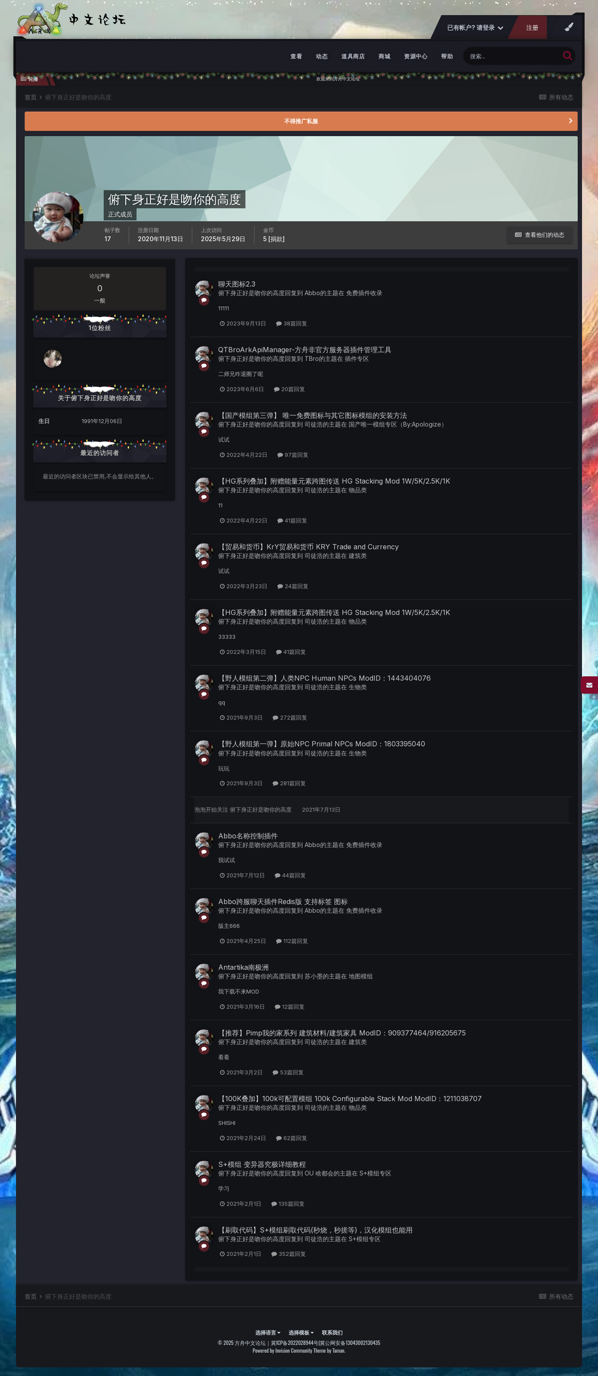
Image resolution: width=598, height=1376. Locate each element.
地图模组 (361, 976)
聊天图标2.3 (236, 284)
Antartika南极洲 (243, 967)
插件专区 (357, 358)
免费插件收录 (364, 292)
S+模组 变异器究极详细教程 (262, 1164)
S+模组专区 (375, 1173)
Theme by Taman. (329, 1350)
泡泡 (200, 809)
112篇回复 (292, 940)
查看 (296, 56)
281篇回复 (289, 783)
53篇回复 (288, 1072)
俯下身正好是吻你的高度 (251, 292)
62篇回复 (291, 1137)
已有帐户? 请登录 (475, 27)
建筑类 (358, 555)
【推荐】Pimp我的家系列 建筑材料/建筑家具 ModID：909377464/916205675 (342, 1033)
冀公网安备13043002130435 (350, 1342)
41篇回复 (292, 520)
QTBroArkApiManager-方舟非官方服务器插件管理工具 (304, 349)
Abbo (312, 292)
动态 (322, 56)
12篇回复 (290, 1006)
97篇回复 (293, 454)
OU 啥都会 (319, 1173)
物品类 (358, 490)
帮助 (447, 56)
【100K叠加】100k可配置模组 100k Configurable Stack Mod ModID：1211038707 (350, 1098)
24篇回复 (293, 586)
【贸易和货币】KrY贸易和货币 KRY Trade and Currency (308, 546)
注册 (532, 27)
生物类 (358, 687)
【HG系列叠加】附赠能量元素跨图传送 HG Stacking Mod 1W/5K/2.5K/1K (334, 481)
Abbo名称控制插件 (248, 835)
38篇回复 (291, 323)
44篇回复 (290, 875)
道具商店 (353, 56)
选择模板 (301, 1332)
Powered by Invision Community (282, 1350)
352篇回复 (288, 1253)
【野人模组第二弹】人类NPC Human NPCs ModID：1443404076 (324, 678)
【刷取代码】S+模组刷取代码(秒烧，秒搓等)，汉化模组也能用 (315, 1230)
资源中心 (415, 56)
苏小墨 (314, 976)
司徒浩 (314, 424)
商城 (384, 56)
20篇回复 (289, 388)
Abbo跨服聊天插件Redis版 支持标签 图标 (283, 901)
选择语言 (267, 1332)
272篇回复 (290, 717)
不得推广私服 (301, 121)
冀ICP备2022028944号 (294, 1342)
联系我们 (332, 1332)
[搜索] (511, 56)
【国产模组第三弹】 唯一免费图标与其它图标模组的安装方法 (312, 415)
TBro (312, 358)
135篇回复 (288, 1203)
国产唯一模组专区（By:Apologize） (398, 424)
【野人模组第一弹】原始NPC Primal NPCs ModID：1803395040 (321, 743)
